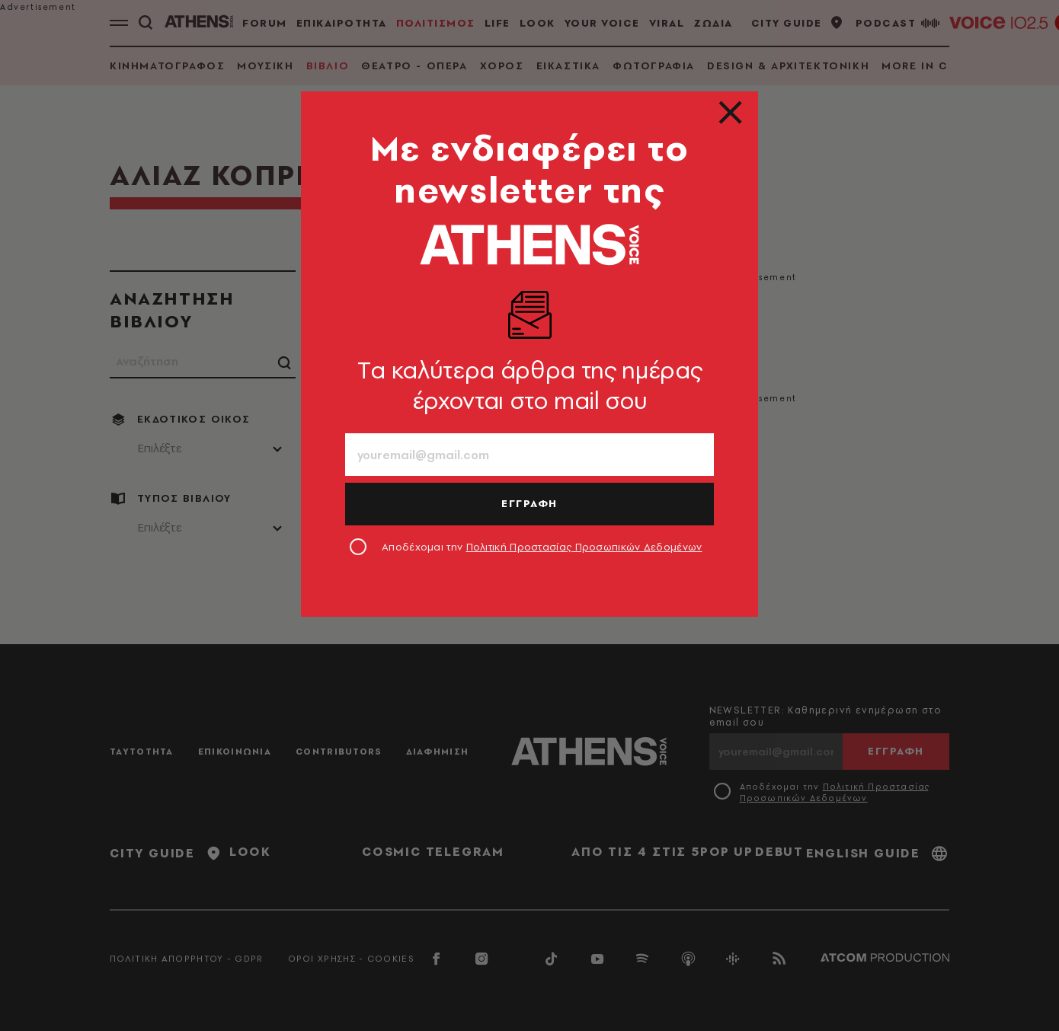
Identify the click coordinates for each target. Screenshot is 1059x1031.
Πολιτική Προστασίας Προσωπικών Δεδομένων (584, 547)
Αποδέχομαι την (542, 547)
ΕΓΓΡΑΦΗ (529, 503)
